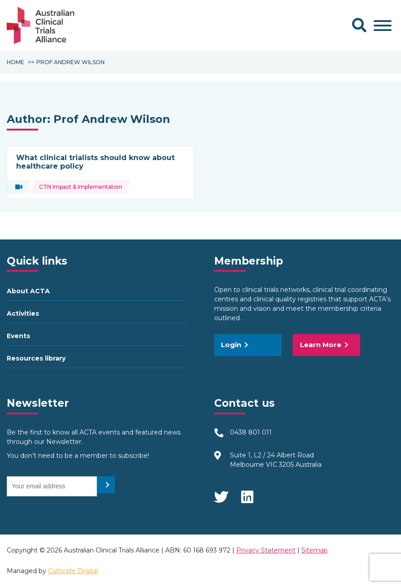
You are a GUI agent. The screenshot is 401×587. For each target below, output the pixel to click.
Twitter (221, 494)
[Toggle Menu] (383, 25)
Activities (23, 313)
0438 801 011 (251, 432)
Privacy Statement (265, 550)
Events (18, 336)
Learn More (324, 344)
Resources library (36, 358)
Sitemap (314, 550)
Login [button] (234, 344)
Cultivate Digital (73, 571)
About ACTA (28, 291)
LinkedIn (248, 494)
